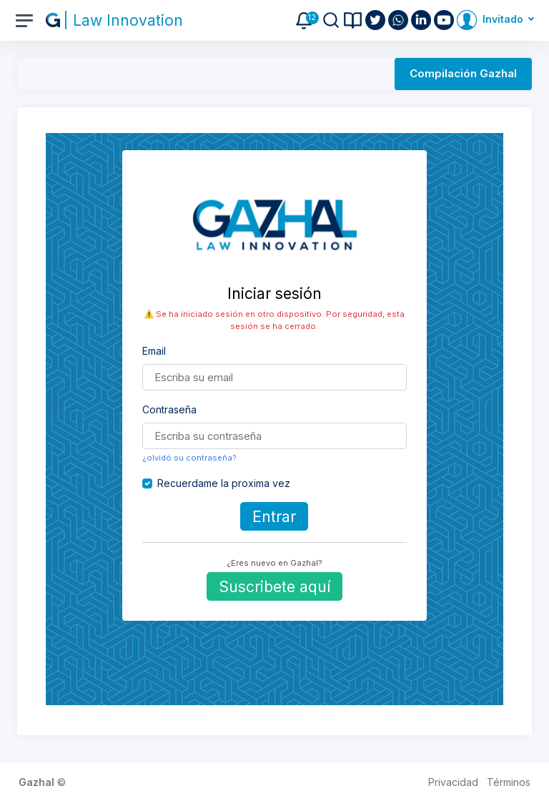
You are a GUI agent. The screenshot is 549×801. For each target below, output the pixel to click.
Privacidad (453, 782)
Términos (508, 782)
